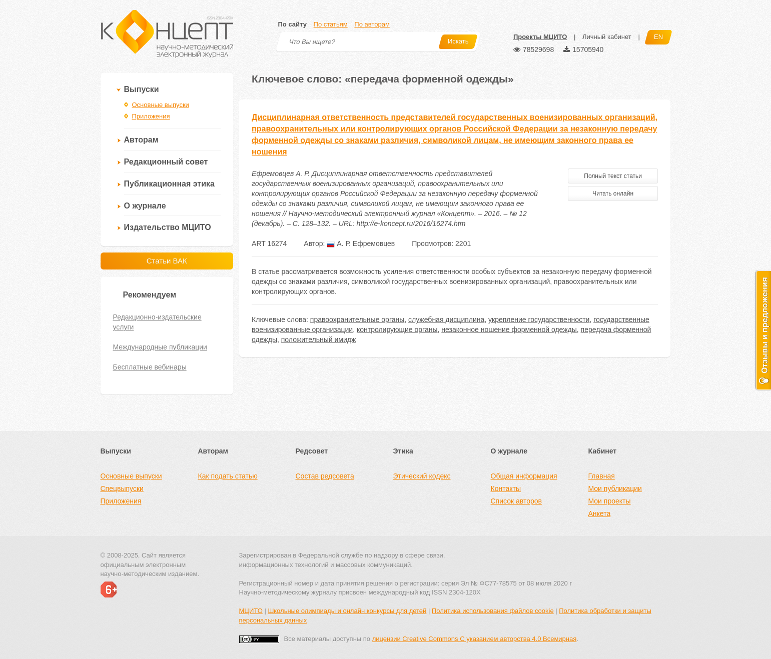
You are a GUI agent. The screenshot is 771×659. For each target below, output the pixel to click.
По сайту (292, 24)
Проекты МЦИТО (540, 36)
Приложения (151, 116)
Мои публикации (615, 488)
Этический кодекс (422, 476)
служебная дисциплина (446, 320)
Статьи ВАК (167, 260)
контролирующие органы (397, 330)
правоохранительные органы (357, 320)
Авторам (141, 140)
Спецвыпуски (122, 488)
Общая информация (524, 476)
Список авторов (516, 501)
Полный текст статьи (613, 176)
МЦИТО (251, 610)
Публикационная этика (169, 184)
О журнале (145, 206)
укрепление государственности (538, 320)
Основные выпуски (160, 104)
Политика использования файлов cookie (493, 610)
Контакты (506, 488)
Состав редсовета (325, 476)
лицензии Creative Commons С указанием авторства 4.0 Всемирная (474, 638)
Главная (601, 476)
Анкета (599, 514)
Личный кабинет (606, 36)
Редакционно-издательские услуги (157, 322)
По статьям (331, 24)
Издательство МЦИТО (167, 227)
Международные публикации (160, 347)
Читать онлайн (612, 193)
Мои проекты (609, 501)
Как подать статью (228, 476)
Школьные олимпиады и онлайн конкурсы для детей (347, 610)
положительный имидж (318, 340)
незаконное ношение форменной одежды (509, 330)
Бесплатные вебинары (150, 367)
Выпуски (141, 89)
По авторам (371, 24)
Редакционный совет (166, 162)
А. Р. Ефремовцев (361, 244)
